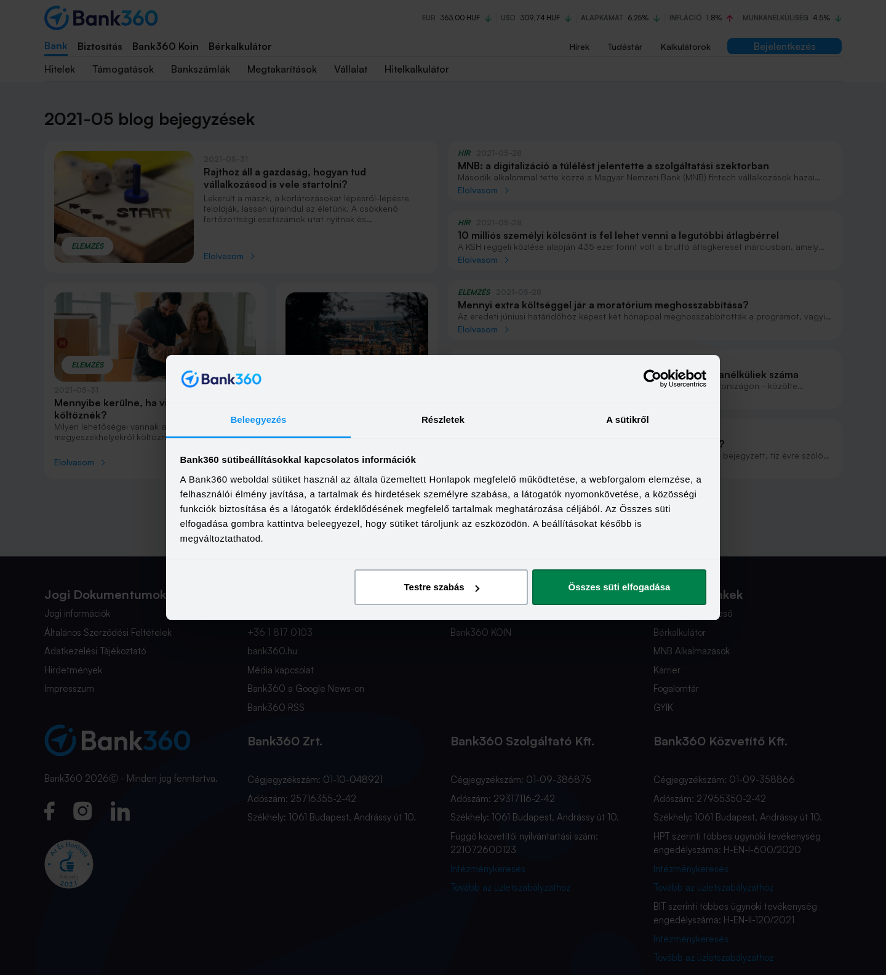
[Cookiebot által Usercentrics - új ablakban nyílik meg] (652, 379)
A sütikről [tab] (627, 419)
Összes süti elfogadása (619, 587)
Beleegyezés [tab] (258, 419)
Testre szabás (441, 587)
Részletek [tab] (443, 419)
